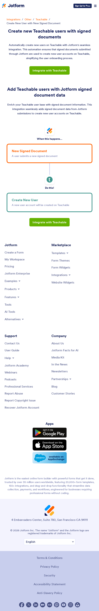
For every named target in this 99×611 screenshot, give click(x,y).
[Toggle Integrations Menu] (61, 275)
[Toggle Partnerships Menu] (61, 379)
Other (28, 19)
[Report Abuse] (14, 393)
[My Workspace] (15, 259)
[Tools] (8, 304)
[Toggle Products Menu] (12, 289)
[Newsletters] (59, 371)
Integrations (13, 19)
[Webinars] (11, 372)
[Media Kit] (57, 357)
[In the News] (59, 364)
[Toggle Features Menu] (12, 297)
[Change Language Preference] (49, 541)
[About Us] (57, 343)
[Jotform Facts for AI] (64, 350)
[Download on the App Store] (50, 445)
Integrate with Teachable (49, 70)
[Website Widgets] (62, 282)
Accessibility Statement (50, 584)
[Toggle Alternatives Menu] (14, 319)
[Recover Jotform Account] (22, 407)
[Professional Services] (19, 386)
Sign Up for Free (82, 5)
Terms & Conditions (49, 558)
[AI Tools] (10, 311)
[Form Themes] (60, 260)
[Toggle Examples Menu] (13, 281)
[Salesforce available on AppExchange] (50, 457)
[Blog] (54, 386)
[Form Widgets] (60, 267)
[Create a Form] (14, 252)
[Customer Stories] (63, 393)
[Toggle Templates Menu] (60, 253)
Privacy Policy (49, 566)
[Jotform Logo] (13, 6)
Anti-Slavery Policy (49, 593)
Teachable (41, 19)
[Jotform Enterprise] (17, 273)
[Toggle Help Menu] (10, 358)
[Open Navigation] (95, 6)
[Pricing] (9, 266)
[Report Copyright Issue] (20, 400)
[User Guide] (12, 350)
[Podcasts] (10, 379)
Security (49, 575)
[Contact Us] (12, 343)
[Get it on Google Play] (50, 433)
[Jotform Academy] (17, 365)
